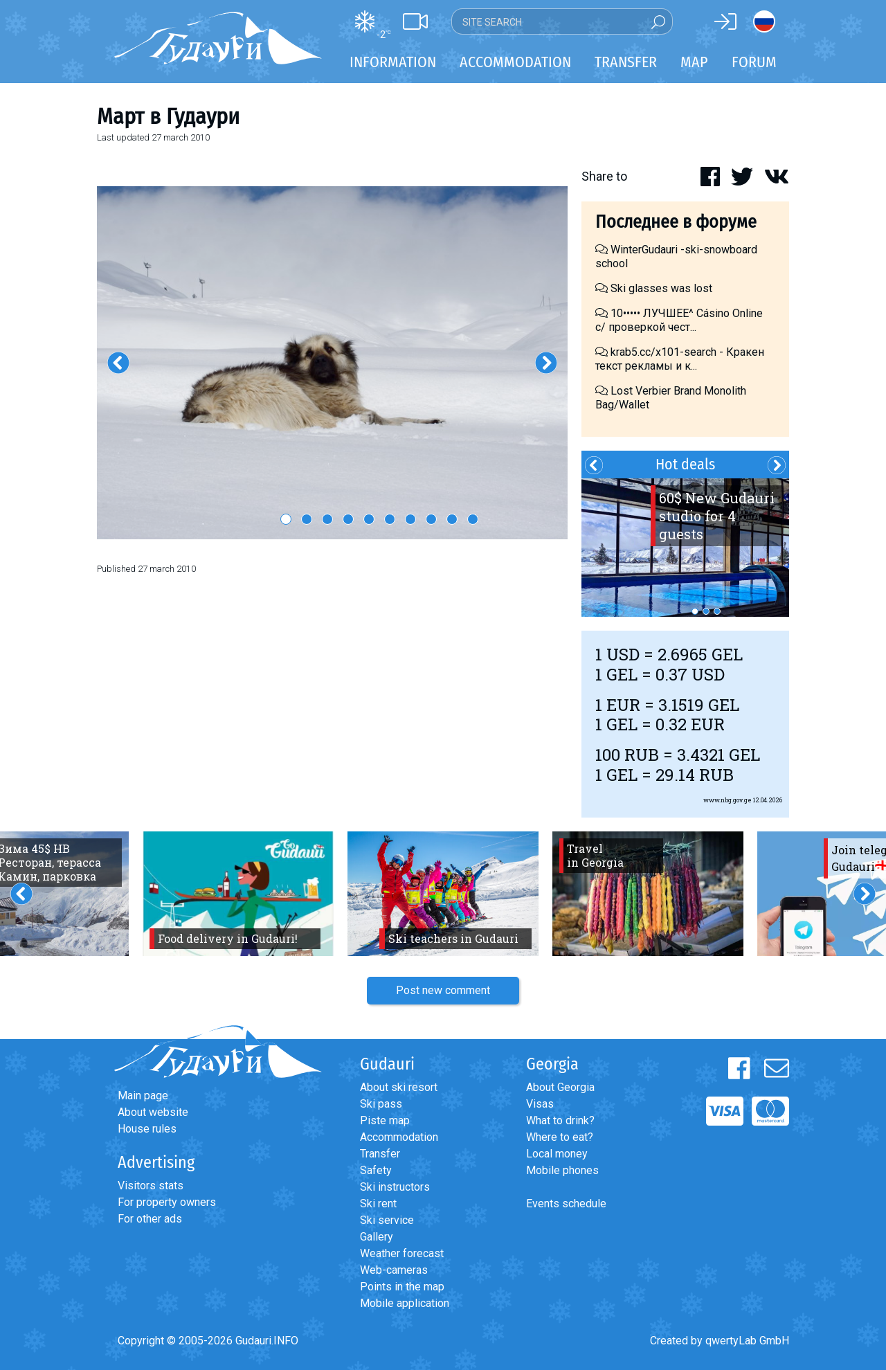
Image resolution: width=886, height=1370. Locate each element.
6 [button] (389, 519)
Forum (754, 62)
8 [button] (431, 519)
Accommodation (399, 1137)
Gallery (376, 1236)
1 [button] (285, 519)
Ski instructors (395, 1186)
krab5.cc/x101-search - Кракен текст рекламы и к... (679, 358)
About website (153, 1112)
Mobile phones (562, 1170)
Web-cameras (394, 1270)
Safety (376, 1170)
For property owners (167, 1202)
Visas (540, 1103)
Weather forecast (402, 1253)
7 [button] (410, 519)
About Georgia (560, 1087)
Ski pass (381, 1103)
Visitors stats (150, 1185)
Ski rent (378, 1203)
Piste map (385, 1120)
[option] (332, 362)
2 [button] (306, 519)
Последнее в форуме (676, 222)
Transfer (380, 1153)
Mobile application (404, 1303)
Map (694, 62)
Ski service (387, 1220)
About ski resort (398, 1087)
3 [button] (327, 519)
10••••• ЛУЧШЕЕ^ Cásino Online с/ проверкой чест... (679, 320)
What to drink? (560, 1120)
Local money (557, 1153)
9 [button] (452, 519)
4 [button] (348, 519)
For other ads (150, 1218)
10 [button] (472, 519)
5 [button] (368, 519)
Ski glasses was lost (653, 288)
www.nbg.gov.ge (727, 800)
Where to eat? (559, 1137)
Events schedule (566, 1203)
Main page (143, 1095)
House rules (147, 1128)
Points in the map (402, 1286)
